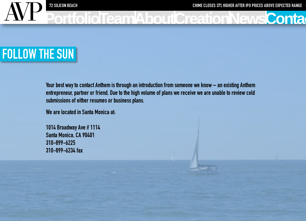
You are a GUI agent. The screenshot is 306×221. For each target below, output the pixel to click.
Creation (202, 17)
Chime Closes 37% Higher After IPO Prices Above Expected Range (248, 5)
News (247, 17)
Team (117, 17)
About (155, 17)
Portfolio (72, 17)
